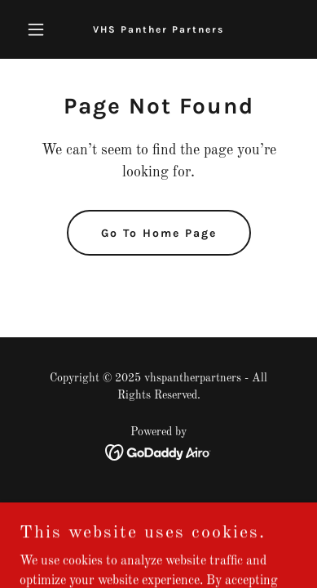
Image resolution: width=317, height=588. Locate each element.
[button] (40, 29)
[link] (158, 29)
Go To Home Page (159, 233)
